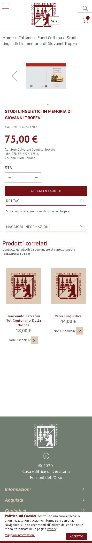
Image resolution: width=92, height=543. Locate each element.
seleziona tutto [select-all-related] (17, 253)
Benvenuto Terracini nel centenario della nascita (23, 320)
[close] (86, 536)
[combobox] (53, 20)
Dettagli (14, 201)
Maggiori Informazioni (28, 227)
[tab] (46, 201)
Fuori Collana (49, 37)
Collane (25, 37)
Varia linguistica (68, 316)
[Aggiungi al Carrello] (46, 191)
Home (8, 37)
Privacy (51, 529)
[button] (44, 104)
